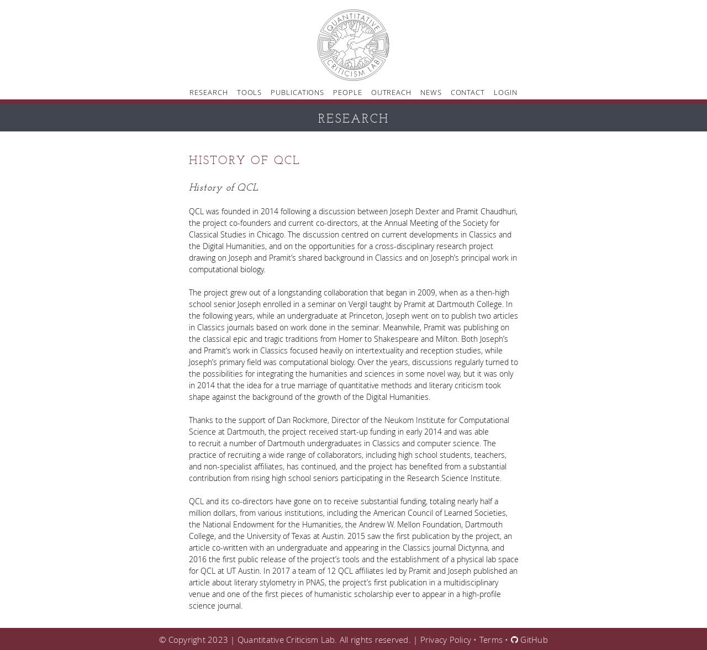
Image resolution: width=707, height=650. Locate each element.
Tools (249, 92)
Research (208, 92)
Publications (297, 92)
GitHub (529, 639)
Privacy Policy (446, 639)
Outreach (391, 92)
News (431, 92)
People (347, 92)
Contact (468, 92)
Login (506, 92)
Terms (491, 639)
